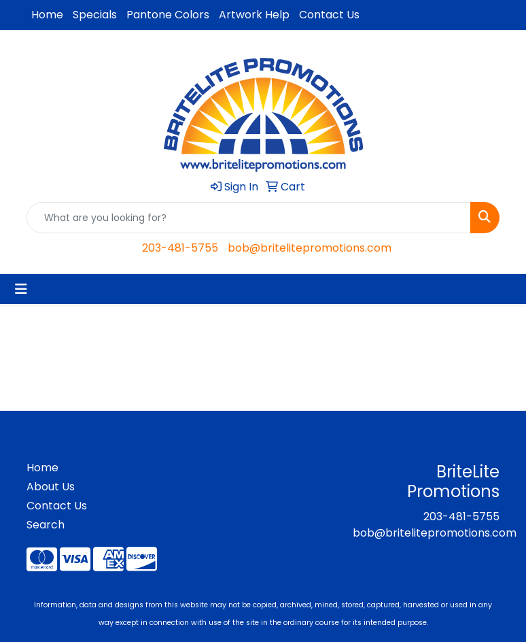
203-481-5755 (180, 248)
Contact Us (329, 14)
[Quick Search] (249, 217)
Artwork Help (254, 14)
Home (47, 14)
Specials (95, 14)
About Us (51, 486)
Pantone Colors (167, 14)
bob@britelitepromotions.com (309, 248)
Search (46, 525)
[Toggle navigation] (21, 289)
